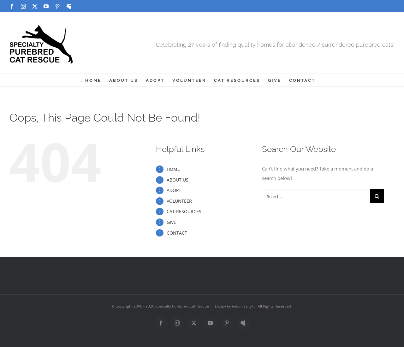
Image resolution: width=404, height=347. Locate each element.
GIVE (171, 222)
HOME (173, 169)
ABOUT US (177, 180)
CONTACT (177, 233)
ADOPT (174, 190)
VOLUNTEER (179, 201)
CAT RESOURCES (184, 211)
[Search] (377, 196)
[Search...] (316, 196)
